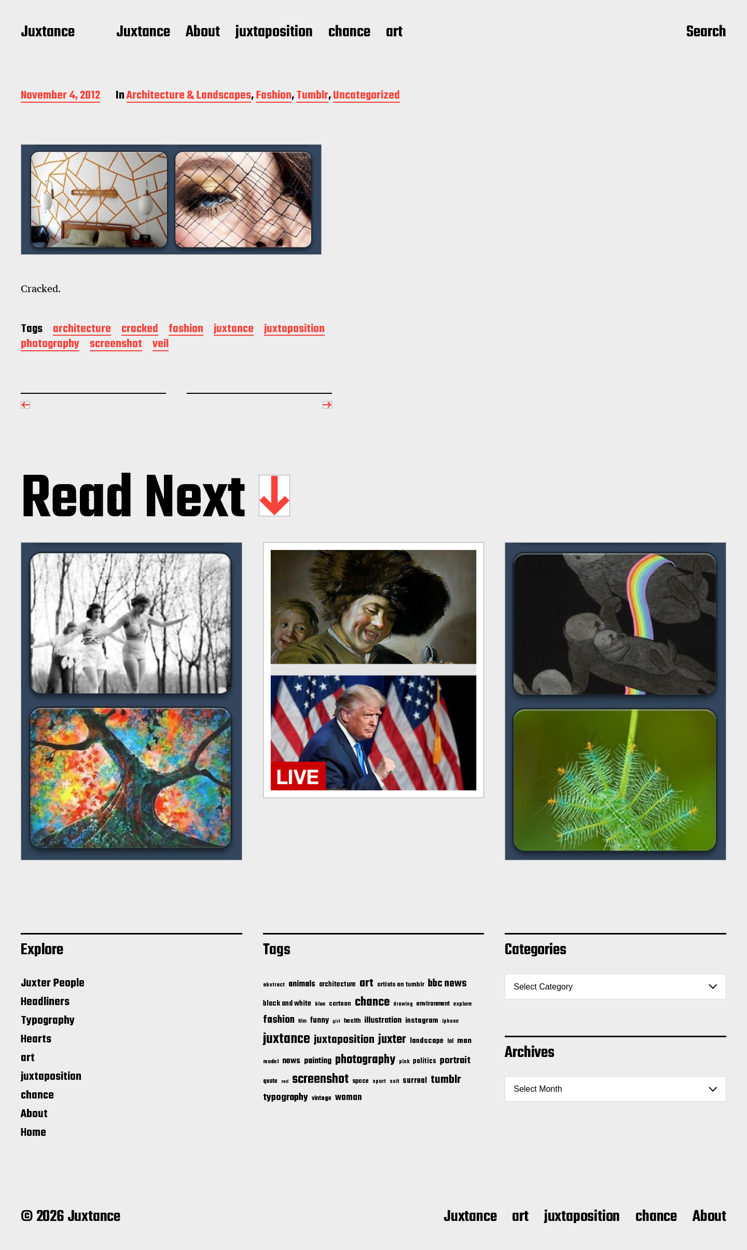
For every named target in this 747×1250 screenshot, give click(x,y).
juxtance (234, 329)
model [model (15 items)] (271, 1061)
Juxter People (53, 983)
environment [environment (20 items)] (433, 1004)
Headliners (45, 1002)
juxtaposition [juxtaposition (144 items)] (344, 1040)
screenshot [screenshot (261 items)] (320, 1079)
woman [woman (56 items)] (348, 1098)
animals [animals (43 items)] (301, 984)
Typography (48, 1020)
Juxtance (48, 33)
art (394, 33)
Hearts (36, 1039)
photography (50, 344)
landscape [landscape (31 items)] (427, 1041)
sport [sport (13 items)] (379, 1081)
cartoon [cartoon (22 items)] (340, 1003)
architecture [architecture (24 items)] (337, 984)
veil (161, 344)
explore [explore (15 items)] (462, 1004)
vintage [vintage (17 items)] (321, 1098)
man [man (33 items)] (464, 1041)
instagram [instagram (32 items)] (421, 1020)
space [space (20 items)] (360, 1081)
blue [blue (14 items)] (320, 1004)
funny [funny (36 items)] (319, 1020)
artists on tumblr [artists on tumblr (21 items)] (400, 984)
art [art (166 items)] (366, 983)
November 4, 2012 (60, 96)
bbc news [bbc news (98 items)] (447, 984)
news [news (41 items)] (291, 1060)
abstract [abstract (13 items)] (274, 985)
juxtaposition (274, 33)
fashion (186, 329)
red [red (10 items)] (284, 1082)
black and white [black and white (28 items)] (287, 1003)
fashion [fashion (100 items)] (279, 1020)
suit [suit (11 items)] (394, 1081)
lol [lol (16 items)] (450, 1041)
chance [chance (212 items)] (372, 1002)
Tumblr (312, 96)
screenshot (116, 344)
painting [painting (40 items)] (317, 1060)
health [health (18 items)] (352, 1021)
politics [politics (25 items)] (424, 1061)
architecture (82, 329)
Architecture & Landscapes (189, 96)
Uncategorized (366, 96)
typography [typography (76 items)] (285, 1097)
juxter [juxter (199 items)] (392, 1039)
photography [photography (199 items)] (365, 1059)
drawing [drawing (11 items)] (403, 1004)
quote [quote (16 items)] (270, 1081)
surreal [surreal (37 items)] (415, 1081)
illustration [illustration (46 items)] (383, 1020)
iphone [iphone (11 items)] (450, 1021)
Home (33, 1133)
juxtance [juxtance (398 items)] (286, 1039)
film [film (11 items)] (302, 1021)
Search (706, 32)
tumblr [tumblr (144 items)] (446, 1080)
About (203, 33)
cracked (139, 329)
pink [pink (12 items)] (404, 1061)
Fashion (274, 96)
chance (349, 33)
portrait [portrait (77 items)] (455, 1060)
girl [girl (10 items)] (336, 1021)
